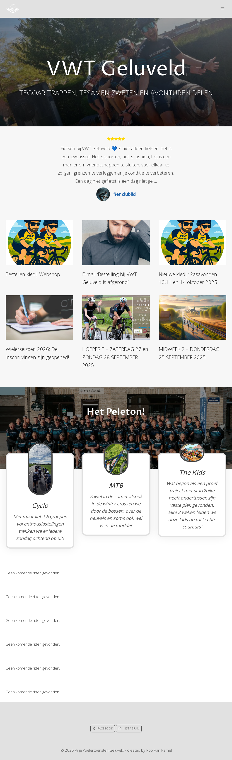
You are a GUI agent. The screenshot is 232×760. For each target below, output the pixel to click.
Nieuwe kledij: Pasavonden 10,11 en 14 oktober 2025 (188, 278)
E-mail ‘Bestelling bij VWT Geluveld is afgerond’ (109, 278)
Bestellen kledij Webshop (33, 274)
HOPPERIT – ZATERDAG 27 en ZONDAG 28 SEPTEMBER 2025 (115, 357)
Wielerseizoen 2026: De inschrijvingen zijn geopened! (37, 353)
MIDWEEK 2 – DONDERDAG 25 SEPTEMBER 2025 (189, 353)
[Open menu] (222, 8)
